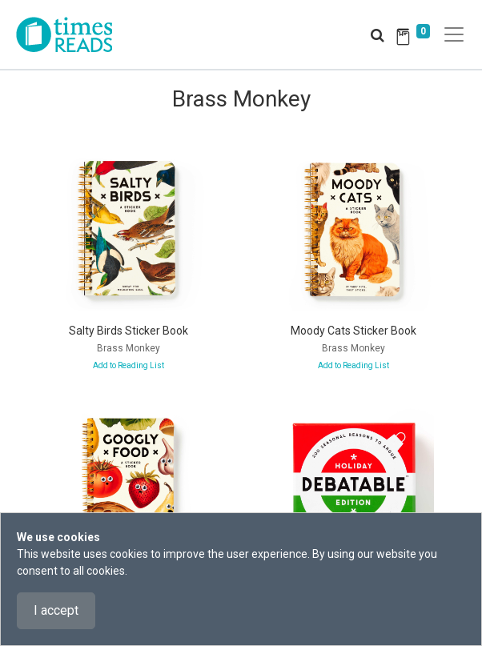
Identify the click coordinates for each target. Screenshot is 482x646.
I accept (56, 610)
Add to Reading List (128, 365)
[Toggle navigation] (454, 34)
